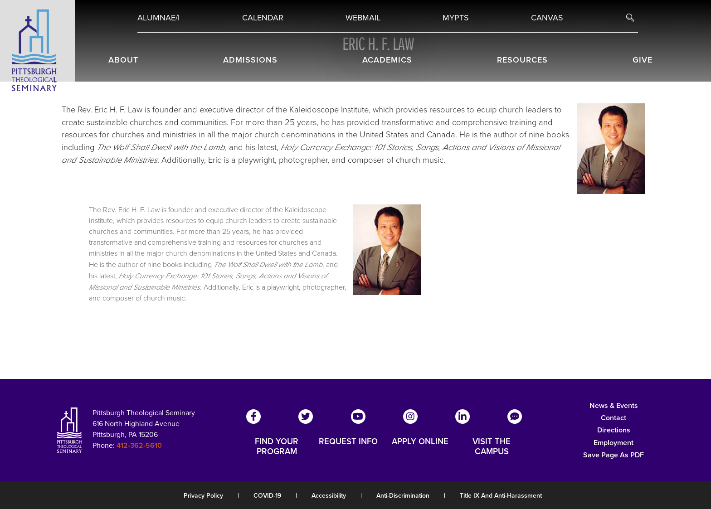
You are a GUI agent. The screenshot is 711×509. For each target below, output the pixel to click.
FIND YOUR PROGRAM (276, 446)
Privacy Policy (203, 495)
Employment (613, 442)
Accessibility (329, 495)
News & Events (613, 405)
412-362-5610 (139, 445)
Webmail (363, 18)
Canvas (547, 18)
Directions (613, 430)
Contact (613, 417)
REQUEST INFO (348, 441)
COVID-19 (267, 495)
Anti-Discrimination (402, 495)
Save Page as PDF (613, 455)
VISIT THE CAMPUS (491, 446)
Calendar (262, 18)
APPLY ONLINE (420, 441)
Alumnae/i (158, 18)
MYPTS (456, 18)
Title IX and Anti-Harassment (501, 495)
